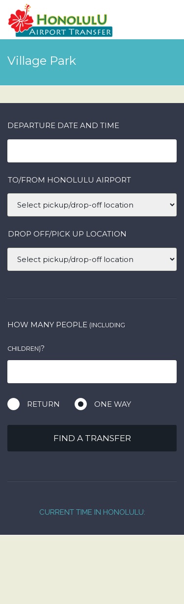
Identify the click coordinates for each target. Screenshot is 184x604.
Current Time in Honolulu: (92, 512)
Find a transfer (92, 438)
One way (112, 404)
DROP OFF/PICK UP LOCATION (67, 233)
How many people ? (66, 336)
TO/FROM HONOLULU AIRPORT (69, 179)
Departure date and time (63, 125)
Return (43, 404)
